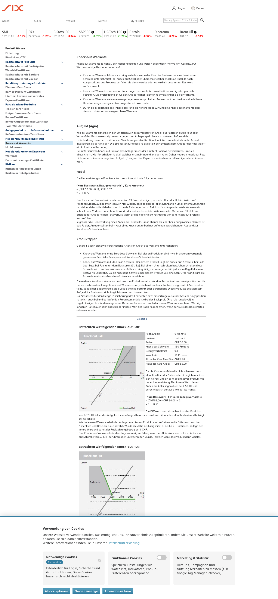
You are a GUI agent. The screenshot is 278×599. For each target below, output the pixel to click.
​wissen (70, 20)
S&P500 (85, 31)
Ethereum (162, 31)
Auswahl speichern (118, 591)
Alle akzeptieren (56, 591)
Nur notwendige (86, 591)
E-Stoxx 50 (61, 31)
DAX (31, 31)
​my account (137, 20)
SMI (5, 31)
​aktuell (6, 20)
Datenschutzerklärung (124, 543)
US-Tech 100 (113, 31)
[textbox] (180, 20)
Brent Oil (187, 31)
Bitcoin (134, 31)
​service (102, 20)
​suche (37, 20)
